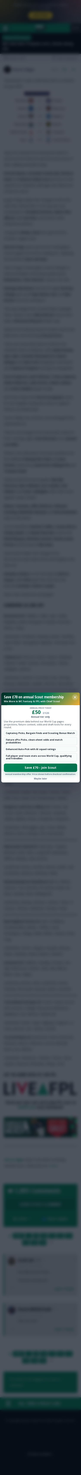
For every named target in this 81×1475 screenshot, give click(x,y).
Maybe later (40, 778)
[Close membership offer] (75, 697)
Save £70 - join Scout (40, 768)
